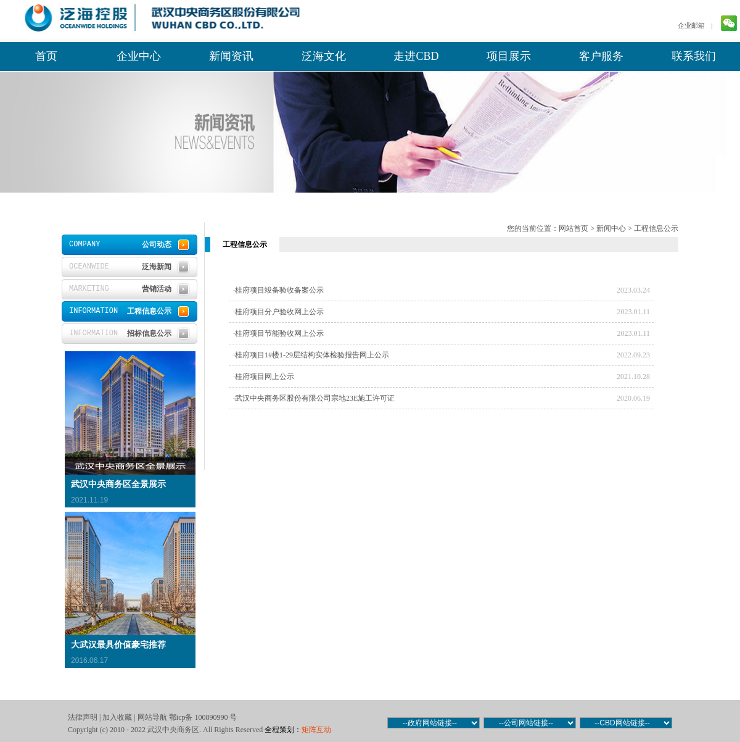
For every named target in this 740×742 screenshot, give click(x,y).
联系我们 (694, 56)
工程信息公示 (656, 228)
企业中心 (139, 56)
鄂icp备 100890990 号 (203, 717)
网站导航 (152, 717)
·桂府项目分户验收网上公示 (278, 311)
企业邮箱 (691, 25)
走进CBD (415, 56)
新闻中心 (611, 228)
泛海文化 (324, 56)
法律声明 (82, 717)
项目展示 (509, 56)
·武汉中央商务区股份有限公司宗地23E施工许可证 (314, 398)
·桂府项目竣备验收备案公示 (278, 290)
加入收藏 (117, 717)
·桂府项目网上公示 (263, 376)
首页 (46, 56)
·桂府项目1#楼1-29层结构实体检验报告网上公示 (311, 355)
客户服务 (601, 56)
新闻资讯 (231, 56)
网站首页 (573, 228)
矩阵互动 (316, 729)
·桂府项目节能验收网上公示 (278, 333)
